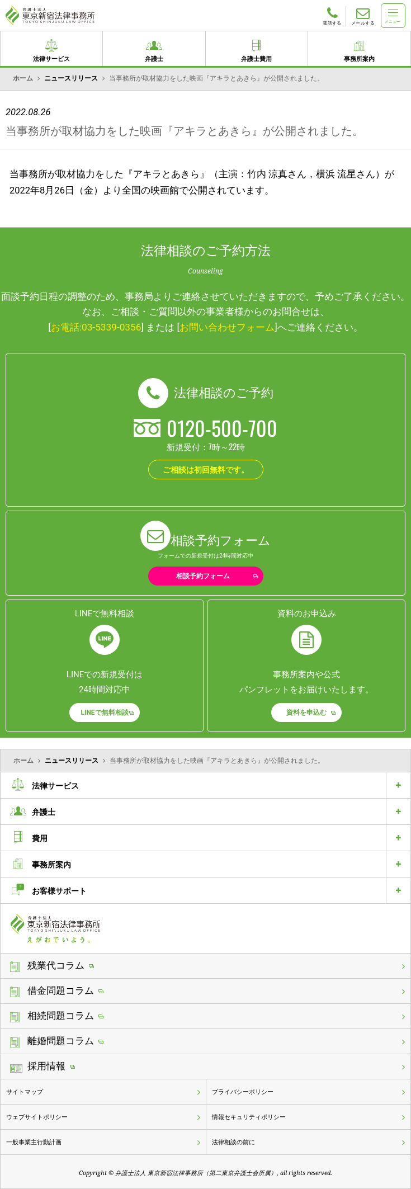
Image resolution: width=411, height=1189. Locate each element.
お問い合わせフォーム (227, 327)
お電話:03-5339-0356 (96, 327)
